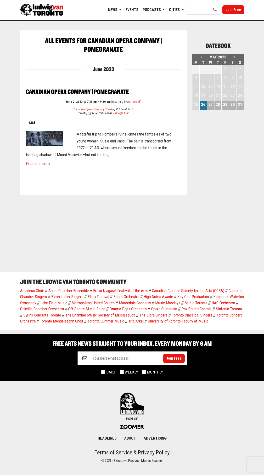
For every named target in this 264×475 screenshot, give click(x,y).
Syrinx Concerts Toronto (42, 315)
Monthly (155, 372)
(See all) (136, 101)
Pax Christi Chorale (196, 308)
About (130, 438)
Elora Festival (98, 296)
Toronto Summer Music (106, 321)
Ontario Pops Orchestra (128, 308)
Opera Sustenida (164, 308)
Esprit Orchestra (126, 296)
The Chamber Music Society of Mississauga (100, 315)
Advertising (155, 438)
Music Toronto (196, 302)
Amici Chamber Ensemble (68, 290)
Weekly (131, 372)
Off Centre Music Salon (86, 308)
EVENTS (131, 9)
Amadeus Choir (32, 290)
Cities (175, 9)
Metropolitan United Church (93, 302)
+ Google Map (121, 113)
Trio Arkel (136, 321)
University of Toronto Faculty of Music (178, 321)
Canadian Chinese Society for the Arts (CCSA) (188, 290)
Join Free (233, 9)
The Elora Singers (154, 315)
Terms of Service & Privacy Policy (132, 452)
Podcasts (152, 9)
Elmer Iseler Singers (67, 296)
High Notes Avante (158, 296)
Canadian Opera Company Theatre (94, 109)
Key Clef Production (193, 296)
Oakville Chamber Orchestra (42, 308)
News (113, 9)
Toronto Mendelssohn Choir (61, 321)
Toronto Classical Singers (192, 315)
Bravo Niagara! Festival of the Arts (120, 290)
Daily (111, 372)
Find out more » (38, 163)
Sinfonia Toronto (229, 308)
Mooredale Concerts (135, 302)
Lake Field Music (53, 302)
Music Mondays (167, 302)
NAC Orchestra (223, 302)
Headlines (107, 438)
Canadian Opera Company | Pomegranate (77, 92)
